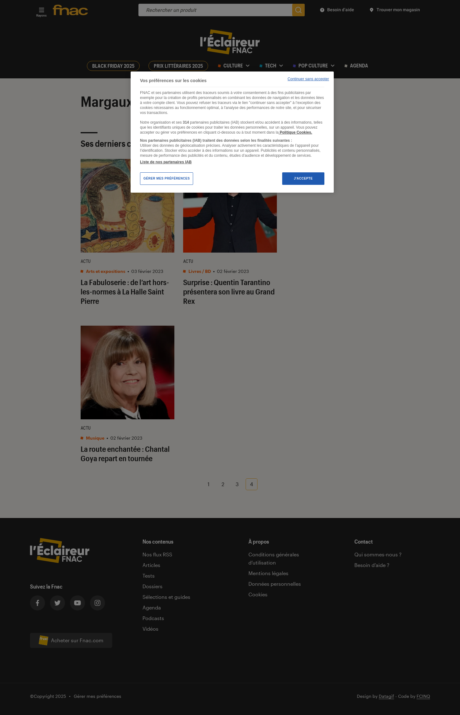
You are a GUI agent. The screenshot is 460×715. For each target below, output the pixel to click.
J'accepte (303, 178)
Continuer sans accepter (308, 79)
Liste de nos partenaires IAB (166, 162)
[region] (232, 132)
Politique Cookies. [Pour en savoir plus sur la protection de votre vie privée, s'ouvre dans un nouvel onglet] (295, 132)
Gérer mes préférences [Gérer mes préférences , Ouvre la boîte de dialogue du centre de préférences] (166, 178)
